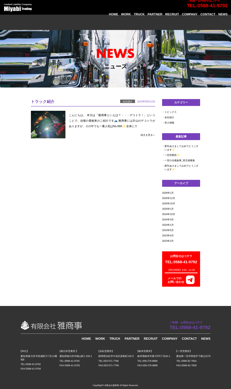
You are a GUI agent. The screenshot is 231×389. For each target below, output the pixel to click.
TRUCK (139, 22)
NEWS (223, 22)
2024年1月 (168, 224)
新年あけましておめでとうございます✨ (181, 148)
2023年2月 (168, 240)
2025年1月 (168, 208)
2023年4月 (168, 235)
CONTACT (207, 22)
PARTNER (155, 22)
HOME (113, 22)
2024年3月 (168, 219)
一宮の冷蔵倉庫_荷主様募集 (180, 160)
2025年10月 (168, 203)
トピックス (171, 112)
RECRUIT (172, 22)
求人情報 (169, 122)
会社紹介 (169, 117)
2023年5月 (168, 230)
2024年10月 (168, 214)
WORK (126, 22)
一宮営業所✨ (172, 155)
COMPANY (190, 22)
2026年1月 (168, 192)
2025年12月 (168, 198)
